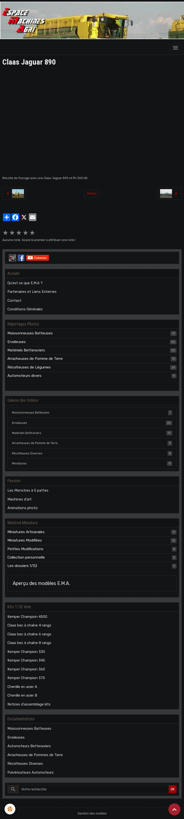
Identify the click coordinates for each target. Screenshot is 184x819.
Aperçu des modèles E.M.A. (41, 583)
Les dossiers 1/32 (22, 566)
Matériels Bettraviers (92, 433)
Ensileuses (16, 342)
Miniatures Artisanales (26, 532)
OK (173, 789)
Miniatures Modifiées (24, 540)
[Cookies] (10, 809)
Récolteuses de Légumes (29, 367)
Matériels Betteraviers (26, 350)
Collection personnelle (26, 557)
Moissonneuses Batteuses (30, 333)
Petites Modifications (25, 549)
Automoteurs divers (24, 375)
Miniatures (92, 463)
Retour (92, 193)
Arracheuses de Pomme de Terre (35, 358)
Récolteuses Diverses (92, 453)
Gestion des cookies (92, 813)
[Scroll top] (174, 809)
